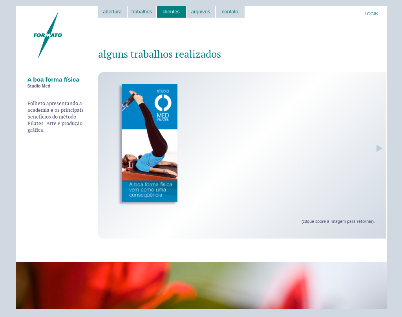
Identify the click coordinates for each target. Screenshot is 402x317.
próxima (377, 148)
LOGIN (371, 13)
